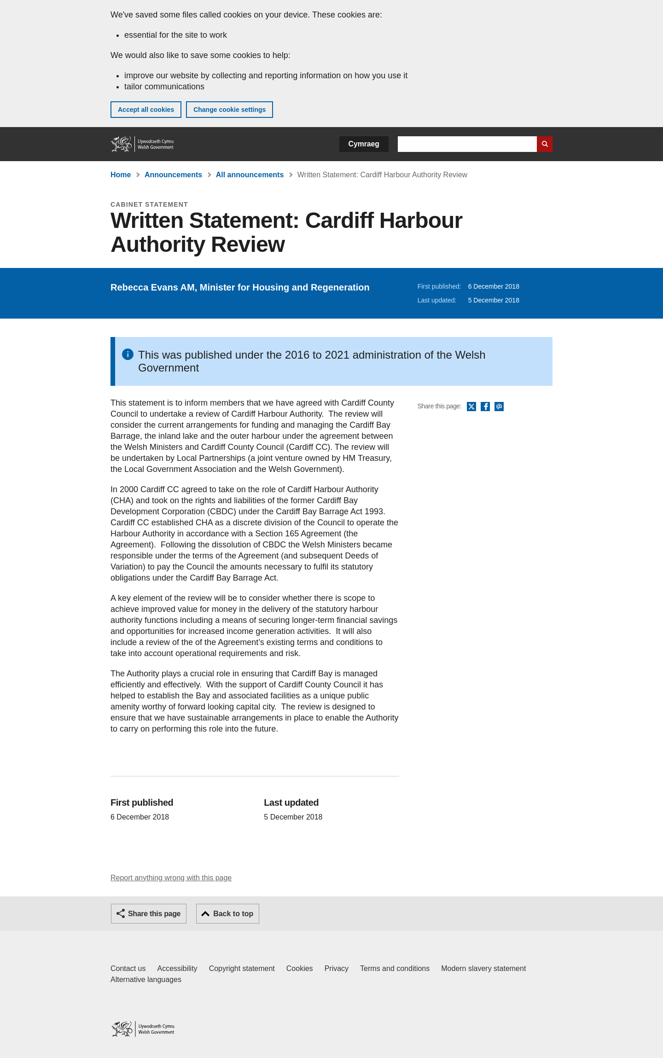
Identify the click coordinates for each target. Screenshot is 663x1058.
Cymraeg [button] (364, 144)
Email (499, 407)
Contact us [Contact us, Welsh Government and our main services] (127, 968)
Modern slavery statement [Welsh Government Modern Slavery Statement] (483, 968)
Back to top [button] (233, 914)
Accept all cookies (146, 109)
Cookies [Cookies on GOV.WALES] (299, 968)
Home (120, 175)
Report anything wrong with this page (171, 878)
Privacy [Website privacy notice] (337, 968)
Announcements (173, 175)
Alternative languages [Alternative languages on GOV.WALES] (145, 979)
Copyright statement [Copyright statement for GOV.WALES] (242, 968)
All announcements (250, 175)
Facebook (485, 407)
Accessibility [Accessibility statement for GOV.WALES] (177, 968)
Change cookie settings (229, 109)
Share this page (154, 914)
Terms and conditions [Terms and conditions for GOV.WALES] (395, 968)
